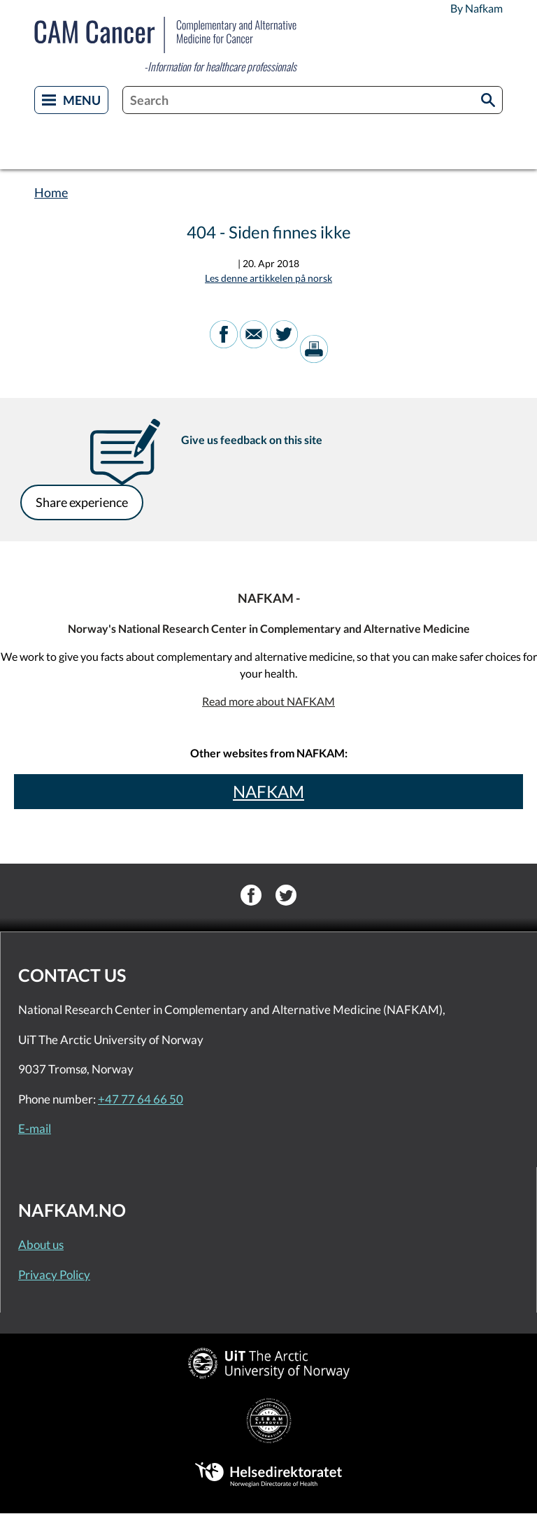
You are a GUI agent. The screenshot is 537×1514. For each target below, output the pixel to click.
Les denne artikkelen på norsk (268, 278)
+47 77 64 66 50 (140, 1099)
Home (51, 192)
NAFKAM (268, 791)
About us (41, 1244)
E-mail (34, 1128)
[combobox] (312, 100)
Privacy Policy (54, 1274)
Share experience (82, 502)
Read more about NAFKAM (268, 701)
